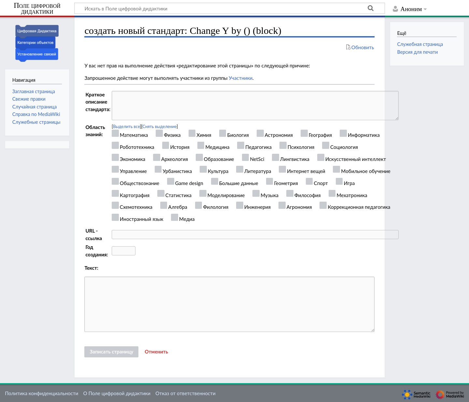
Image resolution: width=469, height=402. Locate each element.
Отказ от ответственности (185, 393)
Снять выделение (159, 126)
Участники (240, 78)
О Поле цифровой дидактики (116, 393)
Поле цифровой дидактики (37, 9)
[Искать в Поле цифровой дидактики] (230, 8)
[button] (156, 351)
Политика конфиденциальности (41, 393)
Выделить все (126, 126)
